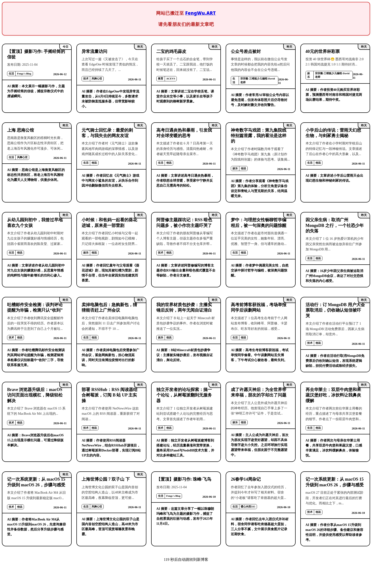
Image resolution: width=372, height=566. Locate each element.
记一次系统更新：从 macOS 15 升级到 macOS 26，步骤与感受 (36, 482)
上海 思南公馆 (20, 130)
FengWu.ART (200, 13)
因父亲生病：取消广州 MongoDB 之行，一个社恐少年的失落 (335, 225)
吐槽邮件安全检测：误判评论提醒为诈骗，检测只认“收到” (35, 307)
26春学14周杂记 (246, 479)
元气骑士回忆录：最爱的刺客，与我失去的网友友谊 (107, 133)
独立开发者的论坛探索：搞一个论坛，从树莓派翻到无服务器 (184, 395)
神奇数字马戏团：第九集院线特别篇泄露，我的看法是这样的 (258, 136)
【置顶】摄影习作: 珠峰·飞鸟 (183, 479)
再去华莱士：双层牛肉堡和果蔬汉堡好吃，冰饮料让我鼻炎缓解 (333, 395)
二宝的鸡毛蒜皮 (171, 51)
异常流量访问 (94, 51)
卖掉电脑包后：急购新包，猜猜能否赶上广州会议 (109, 307)
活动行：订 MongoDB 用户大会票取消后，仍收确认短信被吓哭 (335, 310)
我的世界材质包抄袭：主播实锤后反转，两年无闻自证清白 (184, 307)
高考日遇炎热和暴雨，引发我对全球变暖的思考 (184, 133)
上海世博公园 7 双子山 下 (106, 479)
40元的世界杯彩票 (323, 51)
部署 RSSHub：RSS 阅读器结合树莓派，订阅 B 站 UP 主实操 (109, 395)
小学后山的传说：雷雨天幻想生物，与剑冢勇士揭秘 (333, 133)
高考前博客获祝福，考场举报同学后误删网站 (258, 307)
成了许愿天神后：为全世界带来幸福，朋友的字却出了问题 (258, 392)
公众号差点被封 (246, 51)
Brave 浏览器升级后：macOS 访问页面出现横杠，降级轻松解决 (35, 395)
